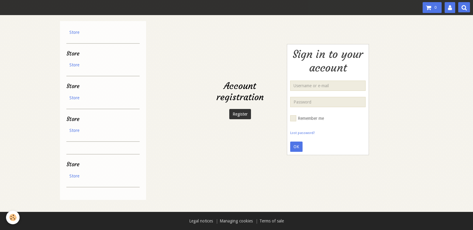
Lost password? (302, 133)
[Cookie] (13, 217)
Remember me (307, 118)
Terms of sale (271, 221)
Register (240, 114)
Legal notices (201, 221)
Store (74, 32)
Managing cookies (236, 221)
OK (296, 146)
